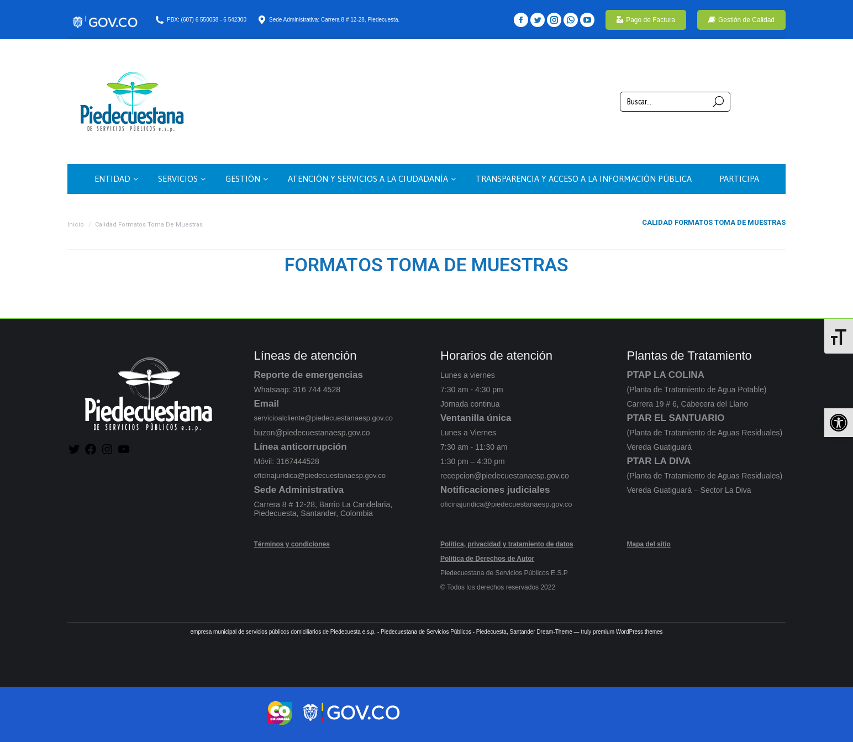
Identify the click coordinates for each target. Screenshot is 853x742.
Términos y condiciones (292, 544)
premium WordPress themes (628, 632)
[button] (838, 422)
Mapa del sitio (649, 544)
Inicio (75, 224)
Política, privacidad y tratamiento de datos (506, 544)
